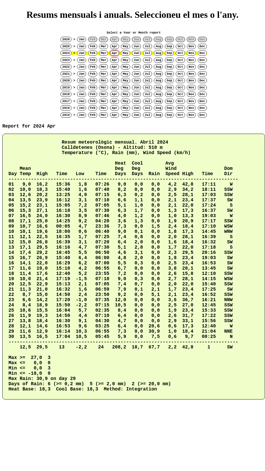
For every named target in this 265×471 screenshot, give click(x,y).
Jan (81, 39)
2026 (66, 39)
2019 (66, 87)
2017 (66, 101)
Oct (180, 46)
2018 (66, 94)
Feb (92, 46)
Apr (114, 46)
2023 (66, 60)
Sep (169, 46)
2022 (66, 67)
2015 (66, 115)
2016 (66, 108)
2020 (66, 80)
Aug (158, 46)
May (125, 46)
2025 (66, 46)
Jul (147, 46)
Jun (136, 46)
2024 (66, 53)
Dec (202, 46)
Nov (191, 46)
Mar (103, 46)
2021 (66, 74)
